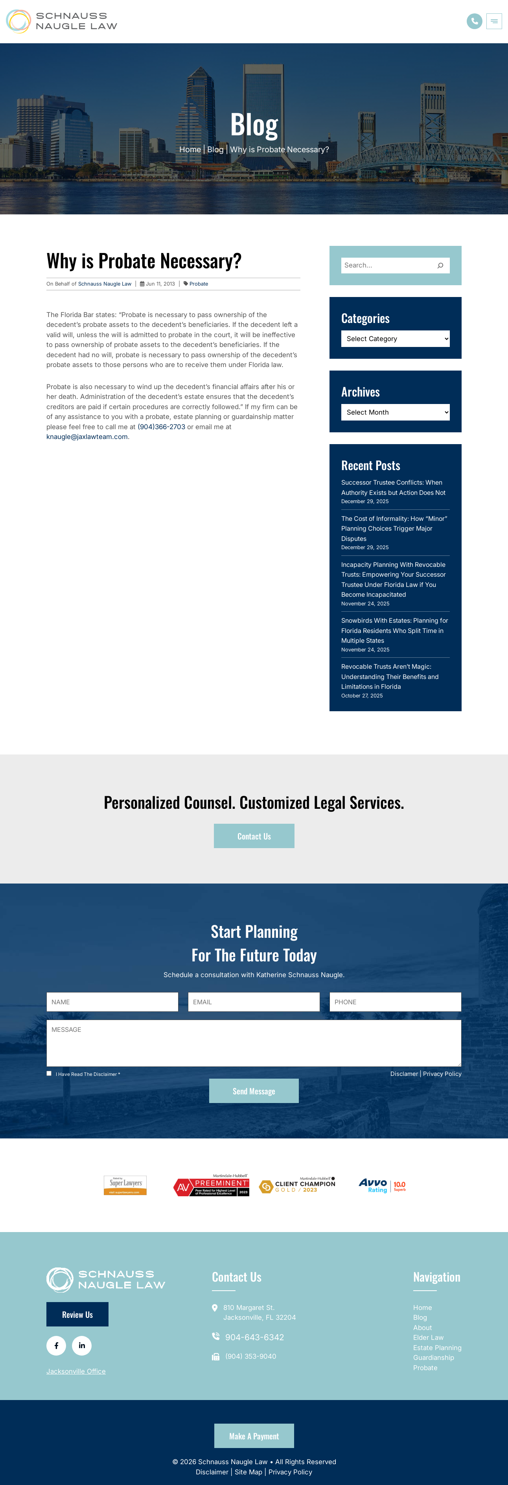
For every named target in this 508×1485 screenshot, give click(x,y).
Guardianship (433, 1357)
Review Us (77, 1314)
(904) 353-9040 (250, 1356)
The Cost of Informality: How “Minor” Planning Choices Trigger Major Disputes (394, 528)
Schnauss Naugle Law (105, 283)
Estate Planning (437, 1348)
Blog (215, 149)
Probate (199, 283)
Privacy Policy (442, 1073)
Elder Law (428, 1337)
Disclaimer (213, 1472)
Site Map (248, 1472)
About (422, 1328)
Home (190, 149)
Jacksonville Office (76, 1371)
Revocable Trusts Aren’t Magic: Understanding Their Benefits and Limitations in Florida (390, 676)
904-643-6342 (254, 1337)
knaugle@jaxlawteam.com (87, 437)
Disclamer (404, 1073)
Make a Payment (254, 1436)
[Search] (440, 265)
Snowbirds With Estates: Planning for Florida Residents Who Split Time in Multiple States (394, 630)
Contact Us (254, 836)
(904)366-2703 (161, 427)
